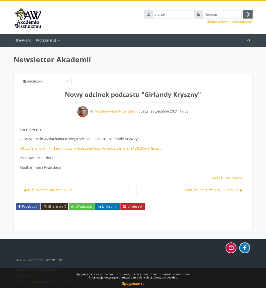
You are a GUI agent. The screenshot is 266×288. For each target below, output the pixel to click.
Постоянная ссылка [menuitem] (227, 178)
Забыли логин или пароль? (230, 21)
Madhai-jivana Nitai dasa (115, 111)
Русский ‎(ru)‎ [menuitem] (46, 40)
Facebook (28, 206)
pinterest (132, 206)
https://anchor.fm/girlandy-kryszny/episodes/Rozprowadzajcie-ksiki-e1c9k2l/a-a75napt (90, 148)
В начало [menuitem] (23, 40)
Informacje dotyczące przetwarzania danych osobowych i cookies (133, 277)
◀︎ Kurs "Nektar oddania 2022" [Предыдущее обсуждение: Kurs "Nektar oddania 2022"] (48, 190)
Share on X (55, 206)
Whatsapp (81, 206)
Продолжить (133, 283)
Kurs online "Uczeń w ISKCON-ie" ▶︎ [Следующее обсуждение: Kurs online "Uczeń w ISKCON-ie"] (214, 190)
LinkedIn (107, 206)
